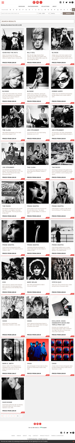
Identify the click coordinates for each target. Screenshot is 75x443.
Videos (19, 435)
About (54, 6)
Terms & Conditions (57, 435)
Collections (45, 6)
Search (68, 13)
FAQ (30, 435)
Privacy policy (44, 435)
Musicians (22, 6)
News (13, 435)
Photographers (33, 6)
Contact (35, 435)
